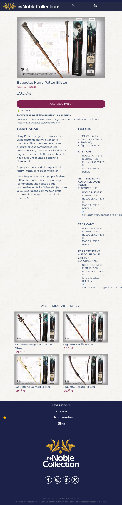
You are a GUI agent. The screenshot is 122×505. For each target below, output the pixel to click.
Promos (61, 411)
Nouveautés (63, 417)
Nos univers (61, 405)
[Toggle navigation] (113, 6)
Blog (61, 423)
